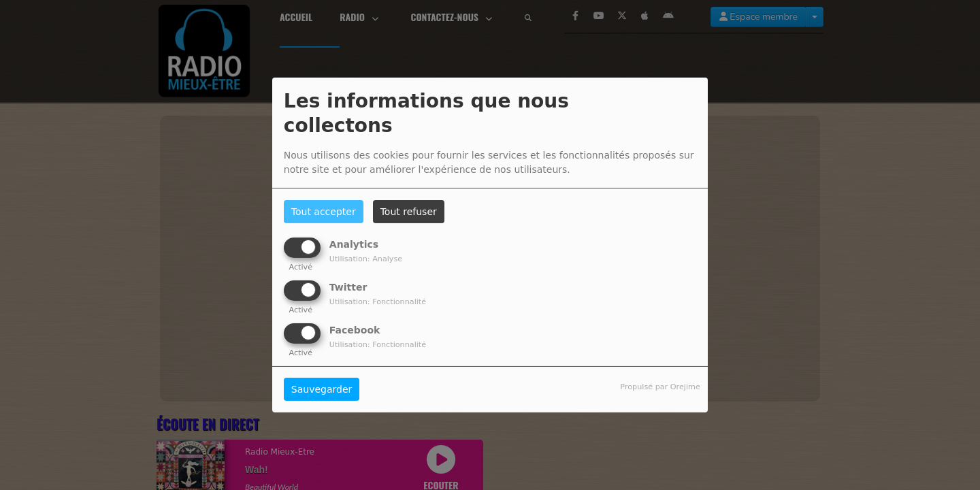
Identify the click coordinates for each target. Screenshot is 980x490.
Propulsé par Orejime (660, 386)
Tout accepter (323, 211)
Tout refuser (408, 211)
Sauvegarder (321, 389)
